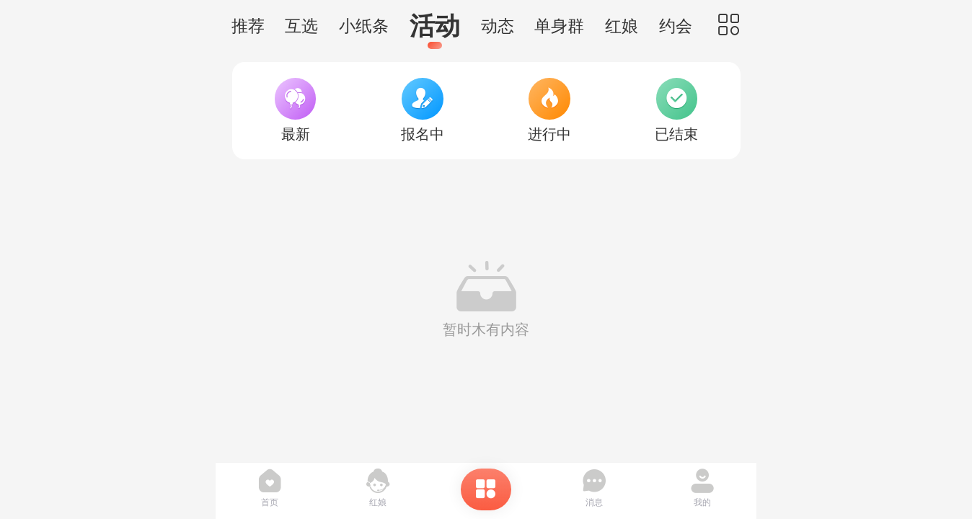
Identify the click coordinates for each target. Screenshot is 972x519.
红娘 (621, 26)
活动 (435, 26)
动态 (497, 26)
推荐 (248, 26)
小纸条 (364, 26)
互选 (301, 26)
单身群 (559, 26)
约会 (675, 26)
